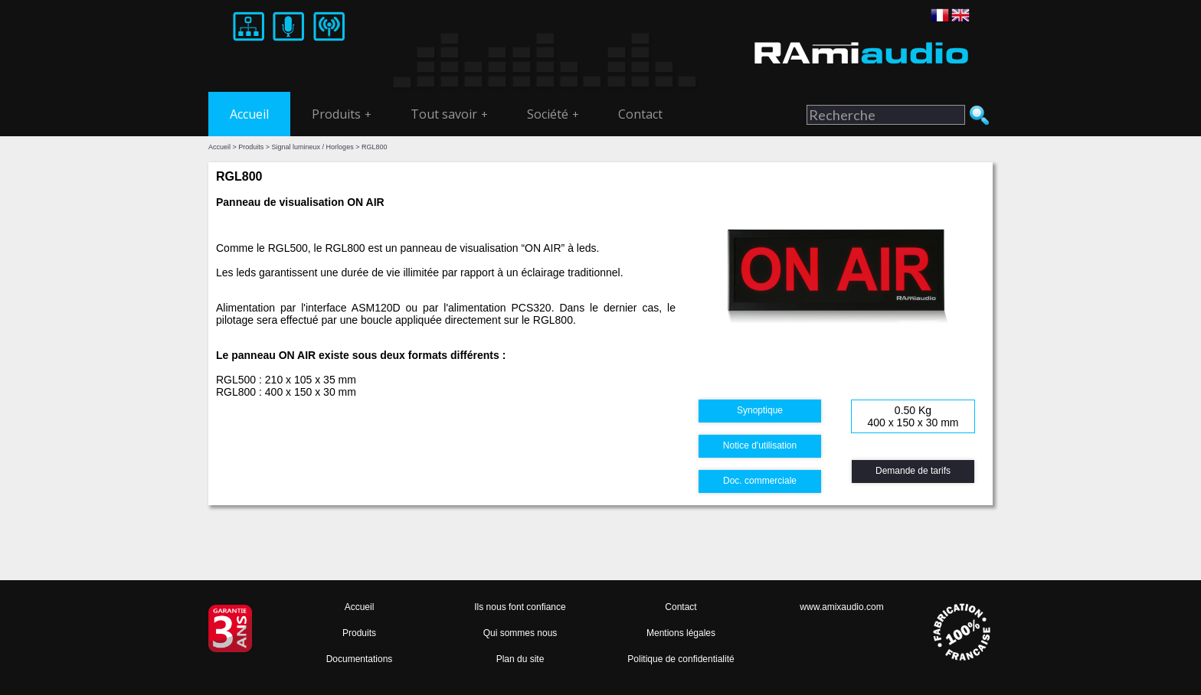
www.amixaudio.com (841, 607)
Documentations (359, 659)
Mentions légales (680, 633)
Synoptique (760, 410)
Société (553, 114)
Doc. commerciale (760, 480)
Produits (341, 114)
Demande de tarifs (913, 470)
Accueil (249, 114)
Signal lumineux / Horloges (313, 147)
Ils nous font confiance (519, 607)
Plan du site (520, 659)
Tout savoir (449, 114)
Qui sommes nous (520, 633)
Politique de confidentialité (680, 659)
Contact (640, 114)
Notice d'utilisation (760, 445)
